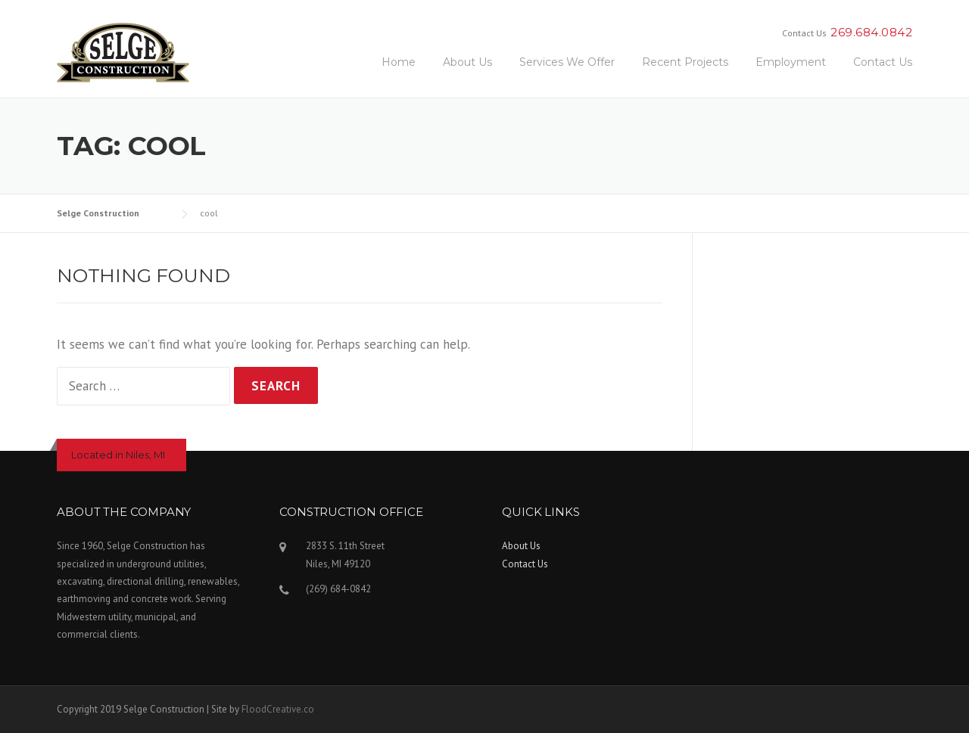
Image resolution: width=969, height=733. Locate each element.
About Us (467, 62)
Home (399, 62)
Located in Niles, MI (118, 455)
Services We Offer (567, 62)
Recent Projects (685, 62)
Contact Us (882, 62)
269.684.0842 (871, 32)
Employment (791, 62)
